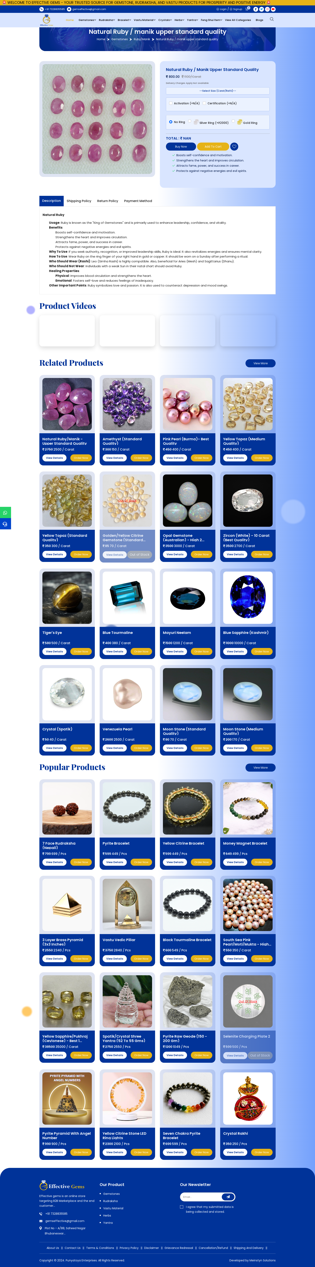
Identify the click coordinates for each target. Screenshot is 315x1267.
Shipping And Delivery (249, 1248)
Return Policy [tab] (107, 201)
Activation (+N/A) (187, 103)
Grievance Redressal (179, 1248)
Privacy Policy (129, 1248)
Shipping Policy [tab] (79, 201)
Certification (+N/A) (222, 103)
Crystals (164, 20)
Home (70, 20)
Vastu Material (143, 20)
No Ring (179, 122)
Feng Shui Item (210, 20)
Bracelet (123, 20)
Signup (236, 9)
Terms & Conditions (100, 1248)
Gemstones (86, 20)
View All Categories (238, 20)
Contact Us (73, 1248)
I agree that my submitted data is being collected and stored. (207, 1209)
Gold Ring (246, 122)
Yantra (191, 20)
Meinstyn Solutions (263, 1260)
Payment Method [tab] (138, 201)
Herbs (178, 20)
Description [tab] (51, 200)
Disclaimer (151, 1248)
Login (222, 9)
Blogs (259, 20)
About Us (53, 1248)
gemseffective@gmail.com (64, 1221)
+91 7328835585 (56, 1214)
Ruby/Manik (142, 39)
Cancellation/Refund (213, 1248)
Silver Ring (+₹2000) (211, 122)
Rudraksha (106, 20)
